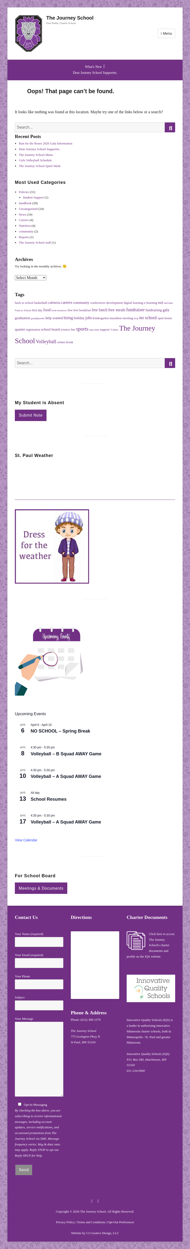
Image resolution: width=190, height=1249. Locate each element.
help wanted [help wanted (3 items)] (54, 318)
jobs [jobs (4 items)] (88, 318)
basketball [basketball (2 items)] (40, 303)
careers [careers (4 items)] (66, 302)
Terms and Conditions (91, 1222)
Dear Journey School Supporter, (95, 73)
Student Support (33, 197)
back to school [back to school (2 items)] (24, 303)
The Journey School (70, 18)
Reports (24, 237)
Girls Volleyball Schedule (35, 160)
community (26, 231)
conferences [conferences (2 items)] (98, 303)
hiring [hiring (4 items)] (68, 318)
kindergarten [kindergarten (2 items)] (101, 318)
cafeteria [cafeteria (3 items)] (54, 303)
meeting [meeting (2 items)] (128, 318)
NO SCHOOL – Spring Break (60, 731)
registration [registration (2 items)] (33, 329)
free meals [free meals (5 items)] (116, 310)
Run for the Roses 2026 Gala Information (45, 143)
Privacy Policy (65, 1222)
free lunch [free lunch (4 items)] (100, 310)
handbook (25, 203)
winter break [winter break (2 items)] (65, 342)
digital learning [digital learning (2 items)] (133, 303)
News (22, 214)
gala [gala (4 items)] (166, 310)
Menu (167, 33)
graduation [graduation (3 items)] (22, 318)
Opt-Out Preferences (121, 1222)
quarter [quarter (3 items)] (20, 329)
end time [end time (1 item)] (168, 303)
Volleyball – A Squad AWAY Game (66, 776)
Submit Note (31, 415)
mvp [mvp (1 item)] (136, 318)
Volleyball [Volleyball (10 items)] (46, 341)
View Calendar (26, 840)
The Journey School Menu (36, 155)
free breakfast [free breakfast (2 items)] (82, 310)
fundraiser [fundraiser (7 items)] (135, 309)
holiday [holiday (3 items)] (79, 318)
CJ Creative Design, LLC (102, 1233)
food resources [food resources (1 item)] (59, 310)
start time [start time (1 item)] (94, 329)
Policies (24, 192)
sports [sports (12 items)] (82, 329)
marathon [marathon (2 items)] (116, 318)
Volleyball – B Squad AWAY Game (66, 753)
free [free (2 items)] (70, 310)
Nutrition (25, 225)
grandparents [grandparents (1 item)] (38, 318)
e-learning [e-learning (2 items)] (150, 303)
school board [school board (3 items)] (50, 329)
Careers (24, 220)
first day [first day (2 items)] (37, 310)
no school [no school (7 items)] (148, 317)
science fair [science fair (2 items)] (68, 329)
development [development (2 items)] (114, 303)
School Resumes (49, 799)
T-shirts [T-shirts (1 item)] (114, 329)
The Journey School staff (35, 242)
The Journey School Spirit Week (39, 166)
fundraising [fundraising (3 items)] (153, 310)
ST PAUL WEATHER (95, 481)
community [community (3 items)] (81, 303)
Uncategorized (28, 209)
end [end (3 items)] (160, 303)
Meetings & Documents (41, 888)
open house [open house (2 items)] (165, 318)
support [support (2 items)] (105, 329)
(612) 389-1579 (90, 1020)
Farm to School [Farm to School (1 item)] (23, 310)
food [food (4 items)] (46, 310)
